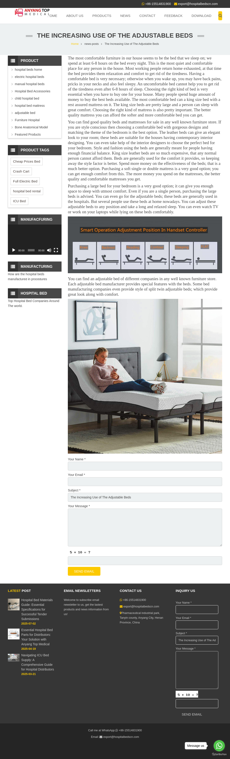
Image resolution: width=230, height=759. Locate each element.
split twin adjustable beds (170, 289)
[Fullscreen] (56, 250)
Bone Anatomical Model (31, 127)
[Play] (13, 250)
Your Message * (79, 506)
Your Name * (77, 459)
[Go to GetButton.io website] (219, 754)
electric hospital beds (29, 77)
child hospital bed (27, 98)
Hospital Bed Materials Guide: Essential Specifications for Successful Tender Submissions (37, 609)
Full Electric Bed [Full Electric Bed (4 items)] (25, 181)
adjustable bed (25, 113)
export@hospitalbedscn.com (198, 4)
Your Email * (76, 475)
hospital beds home (28, 69)
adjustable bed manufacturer (101, 284)
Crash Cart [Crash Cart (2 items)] (21, 171)
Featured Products (28, 134)
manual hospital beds (29, 84)
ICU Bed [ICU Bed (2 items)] (19, 201)
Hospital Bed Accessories (32, 91)
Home (75, 43)
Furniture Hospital (27, 120)
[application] (35, 240)
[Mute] (49, 250)
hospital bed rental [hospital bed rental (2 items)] (27, 191)
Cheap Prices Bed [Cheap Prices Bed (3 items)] (26, 161)
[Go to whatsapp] (219, 745)
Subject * (74, 490)
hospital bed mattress (30, 105)
